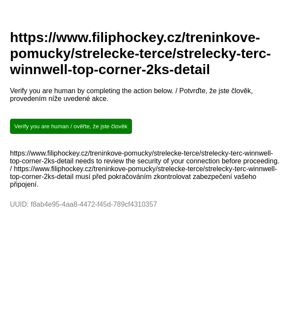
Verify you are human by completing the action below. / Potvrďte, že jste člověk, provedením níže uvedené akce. (131, 94)
